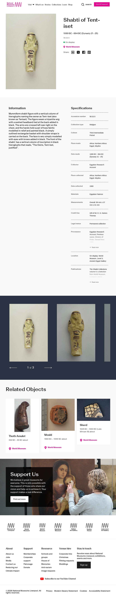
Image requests (48, 571)
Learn (64, 5)
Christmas (63, 557)
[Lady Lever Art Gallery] (105, 527)
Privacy (49, 591)
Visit (30, 5)
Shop (70, 5)
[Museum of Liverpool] (11, 527)
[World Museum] (26, 527)
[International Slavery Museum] (42, 527)
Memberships (30, 554)
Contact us (11, 564)
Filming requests (66, 561)
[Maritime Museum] (58, 527)
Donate (27, 568)
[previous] (13, 368)
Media (8, 561)
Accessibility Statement (99, 591)
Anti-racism (46, 568)
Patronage (28, 564)
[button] (28, 334)
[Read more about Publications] (99, 276)
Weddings (63, 564)
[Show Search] (86, 4)
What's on (40, 5)
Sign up (84, 565)
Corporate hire (65, 554)
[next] (48, 368)
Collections (56, 5)
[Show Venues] (33, 5)
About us (10, 554)
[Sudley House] (89, 527)
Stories (48, 5)
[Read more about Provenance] (99, 240)
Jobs (8, 557)
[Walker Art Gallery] (73, 527)
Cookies (83, 591)
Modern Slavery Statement (66, 591)
